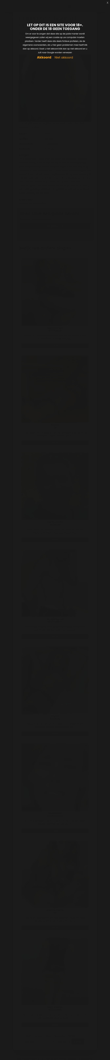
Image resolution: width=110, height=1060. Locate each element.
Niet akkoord (64, 57)
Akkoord (44, 57)
